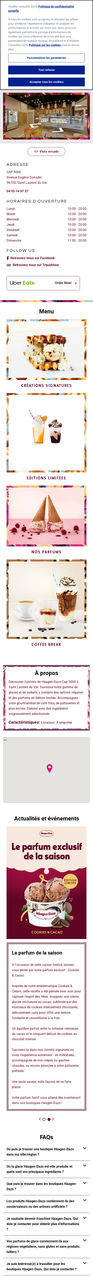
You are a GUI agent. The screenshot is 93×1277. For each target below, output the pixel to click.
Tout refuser (46, 70)
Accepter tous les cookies (46, 82)
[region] (46, 45)
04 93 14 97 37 (17, 191)
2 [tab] (49, 1119)
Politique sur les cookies (45, 45)
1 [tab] (43, 1119)
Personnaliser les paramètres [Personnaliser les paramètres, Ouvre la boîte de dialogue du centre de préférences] (46, 57)
